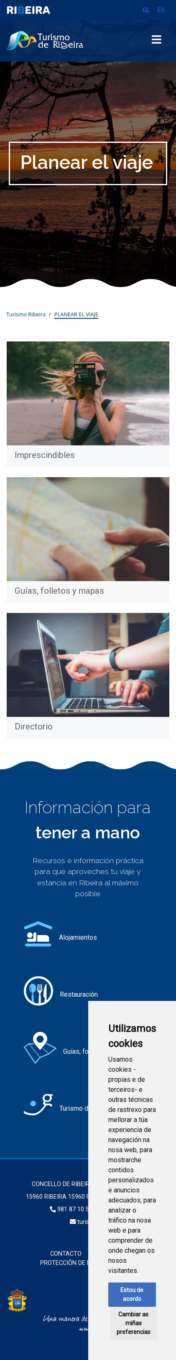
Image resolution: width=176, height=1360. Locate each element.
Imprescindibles (45, 455)
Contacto (66, 1253)
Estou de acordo (131, 1294)
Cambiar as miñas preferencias (133, 1323)
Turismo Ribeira (26, 314)
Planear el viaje (76, 314)
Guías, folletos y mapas (59, 591)
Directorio (34, 726)
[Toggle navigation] (156, 42)
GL (146, 10)
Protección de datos (73, 1263)
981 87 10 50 (71, 1209)
